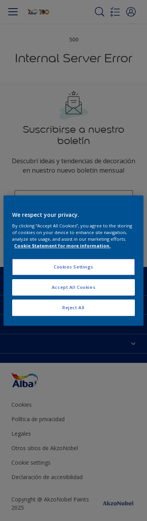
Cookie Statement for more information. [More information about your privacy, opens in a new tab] (62, 246)
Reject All (73, 307)
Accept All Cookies (73, 287)
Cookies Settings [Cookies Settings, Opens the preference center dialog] (73, 267)
